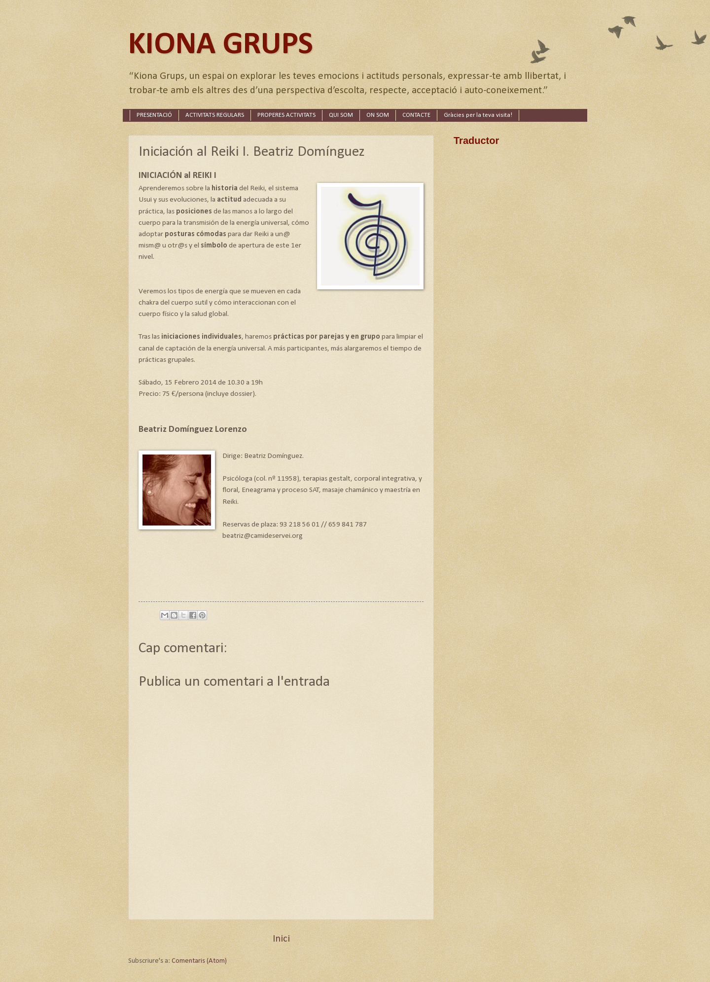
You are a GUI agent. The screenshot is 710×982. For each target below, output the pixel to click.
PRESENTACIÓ (154, 115)
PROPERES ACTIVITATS (286, 115)
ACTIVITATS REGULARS (214, 115)
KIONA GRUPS (220, 45)
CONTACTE (416, 115)
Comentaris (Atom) (199, 961)
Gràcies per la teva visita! (478, 115)
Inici (281, 939)
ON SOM (377, 115)
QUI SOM (341, 115)
